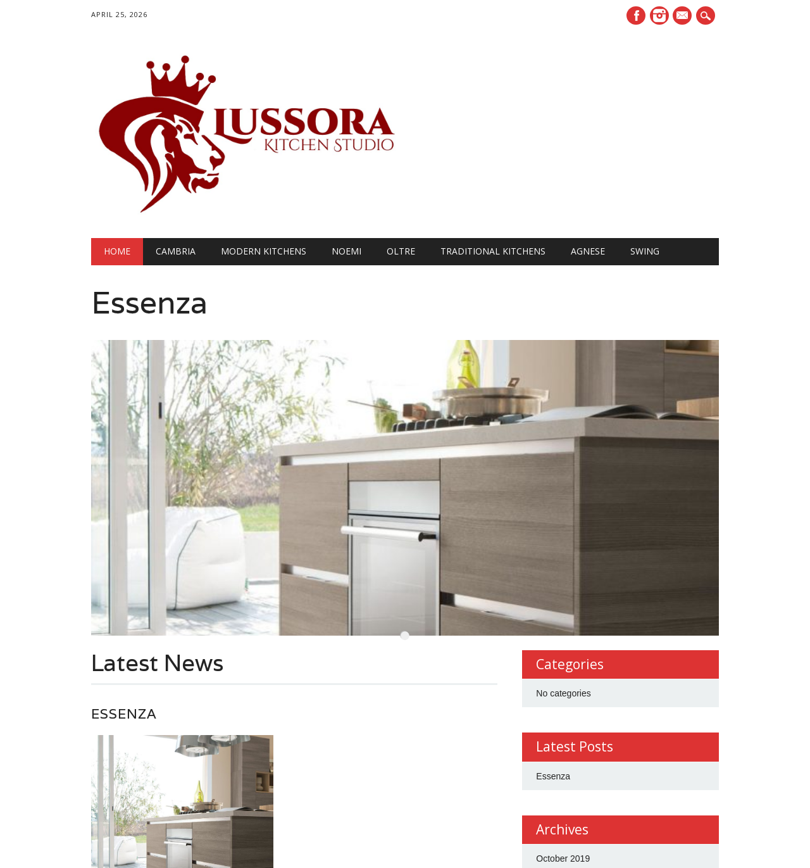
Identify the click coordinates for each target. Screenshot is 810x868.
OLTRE (401, 251)
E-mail (684, 16)
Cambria (176, 251)
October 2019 (563, 826)
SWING (644, 251)
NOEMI (346, 251)
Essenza (149, 302)
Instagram (659, 15)
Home (117, 251)
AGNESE (588, 251)
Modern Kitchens (263, 251)
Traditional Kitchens (492, 251)
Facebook (635, 15)
